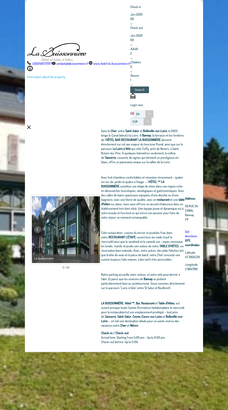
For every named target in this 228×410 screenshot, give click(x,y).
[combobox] (143, 114)
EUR (135, 121)
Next (115, 258)
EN (137, 114)
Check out (136, 28)
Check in (135, 7)
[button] (139, 89)
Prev (37, 258)
